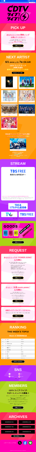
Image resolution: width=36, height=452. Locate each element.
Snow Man (22, 341)
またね (8, 339)
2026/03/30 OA (26, 431)
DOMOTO (22, 339)
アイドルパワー (9, 345)
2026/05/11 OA (26, 422)
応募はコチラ (18, 45)
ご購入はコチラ (18, 242)
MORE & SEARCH (18, 361)
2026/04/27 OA (9, 427)
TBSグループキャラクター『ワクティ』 (4, 1)
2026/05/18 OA (9, 422)
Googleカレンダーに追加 (17, 72)
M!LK (21, 345)
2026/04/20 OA (26, 427)
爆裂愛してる (8, 347)
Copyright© (11, 450)
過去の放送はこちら (18, 436)
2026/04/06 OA (9, 431)
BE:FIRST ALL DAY (9, 343)
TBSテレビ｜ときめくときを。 (2, 1)
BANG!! (8, 341)
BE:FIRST (22, 343)
